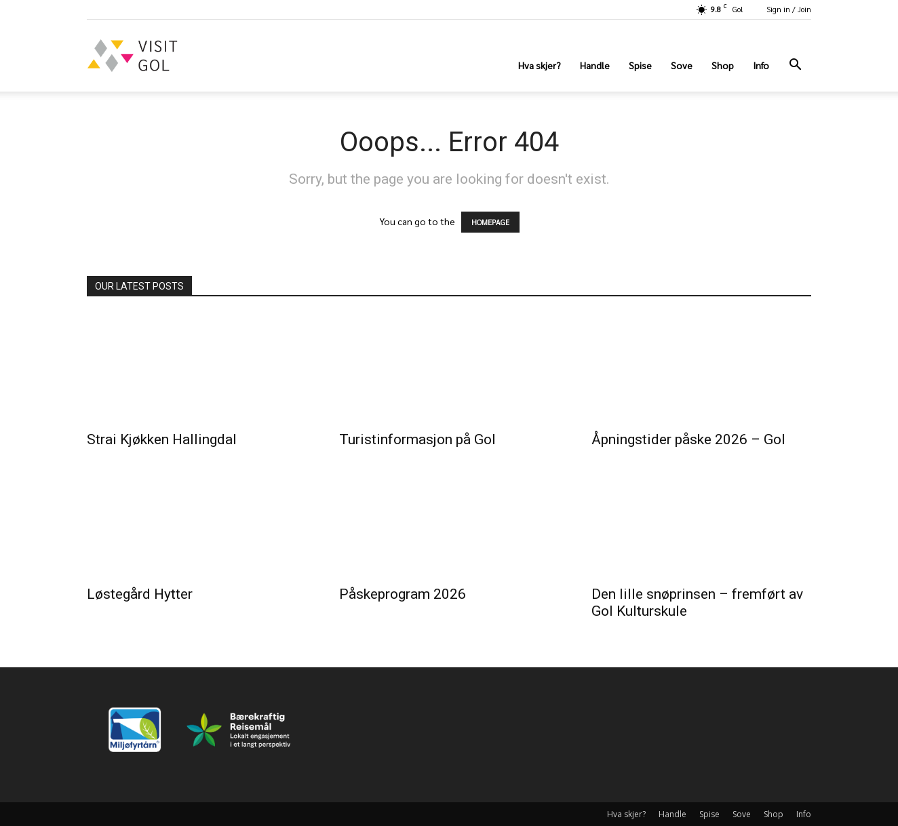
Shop (722, 65)
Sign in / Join (788, 9)
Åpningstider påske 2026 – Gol (688, 439)
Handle (595, 65)
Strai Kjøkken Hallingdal (162, 439)
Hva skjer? (539, 65)
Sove (681, 65)
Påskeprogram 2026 (402, 594)
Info (761, 65)
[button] (795, 66)
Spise (640, 65)
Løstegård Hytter (140, 594)
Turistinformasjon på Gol (417, 439)
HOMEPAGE (490, 222)
